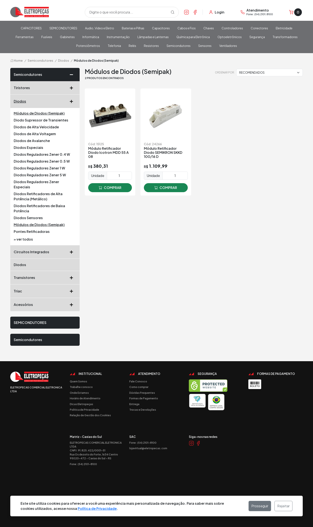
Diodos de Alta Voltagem (35, 134)
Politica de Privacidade (84, 409)
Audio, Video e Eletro (99, 28)
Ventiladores (228, 46)
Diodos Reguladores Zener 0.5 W (42, 161)
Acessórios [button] (45, 304)
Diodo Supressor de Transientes (41, 120)
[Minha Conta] (216, 12)
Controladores (232, 28)
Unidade (97, 175)
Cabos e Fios (186, 28)
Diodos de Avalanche (32, 140)
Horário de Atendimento (85, 398)
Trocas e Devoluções (142, 409)
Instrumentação (118, 37)
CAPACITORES (31, 28)
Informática (90, 37)
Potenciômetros (88, 46)
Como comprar (138, 387)
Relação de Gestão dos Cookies (90, 415)
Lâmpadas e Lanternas (153, 37)
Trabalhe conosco (81, 387)
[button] (73, 74)
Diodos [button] (45, 101)
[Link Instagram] (186, 12)
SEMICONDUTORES (63, 28)
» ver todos (23, 239)
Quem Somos (78, 381)
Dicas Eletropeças (81, 404)
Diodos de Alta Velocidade (36, 127)
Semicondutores (179, 46)
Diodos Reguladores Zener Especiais (36, 184)
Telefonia (114, 46)
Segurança (257, 37)
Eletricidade (284, 28)
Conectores (259, 28)
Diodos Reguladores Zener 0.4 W (42, 154)
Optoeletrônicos (230, 37)
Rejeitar (283, 506)
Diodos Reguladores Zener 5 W (40, 175)
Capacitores (161, 28)
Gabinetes (67, 37)
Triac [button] (45, 291)
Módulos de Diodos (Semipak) (39, 113)
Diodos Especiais (28, 147)
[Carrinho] (295, 12)
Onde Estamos (79, 392)
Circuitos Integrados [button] (45, 252)
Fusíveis (46, 37)
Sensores (205, 46)
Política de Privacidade (97, 508)
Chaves (208, 28)
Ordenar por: (225, 72)
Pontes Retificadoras (32, 231)
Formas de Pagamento (143, 398)
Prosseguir (259, 506)
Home (16, 60)
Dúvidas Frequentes (142, 392)
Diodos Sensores (28, 218)
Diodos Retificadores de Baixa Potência (39, 208)
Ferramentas (25, 37)
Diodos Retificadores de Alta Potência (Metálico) (38, 196)
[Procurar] (172, 12)
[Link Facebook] (195, 12)
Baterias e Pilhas (133, 28)
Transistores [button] (45, 277)
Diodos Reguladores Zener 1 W (39, 168)
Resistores (151, 46)
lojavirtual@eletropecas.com (148, 448)
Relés (132, 46)
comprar (110, 187)
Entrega (134, 404)
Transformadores (285, 37)
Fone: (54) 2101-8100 (83, 464)
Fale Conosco (138, 381)
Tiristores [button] (45, 88)
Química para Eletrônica (193, 37)
